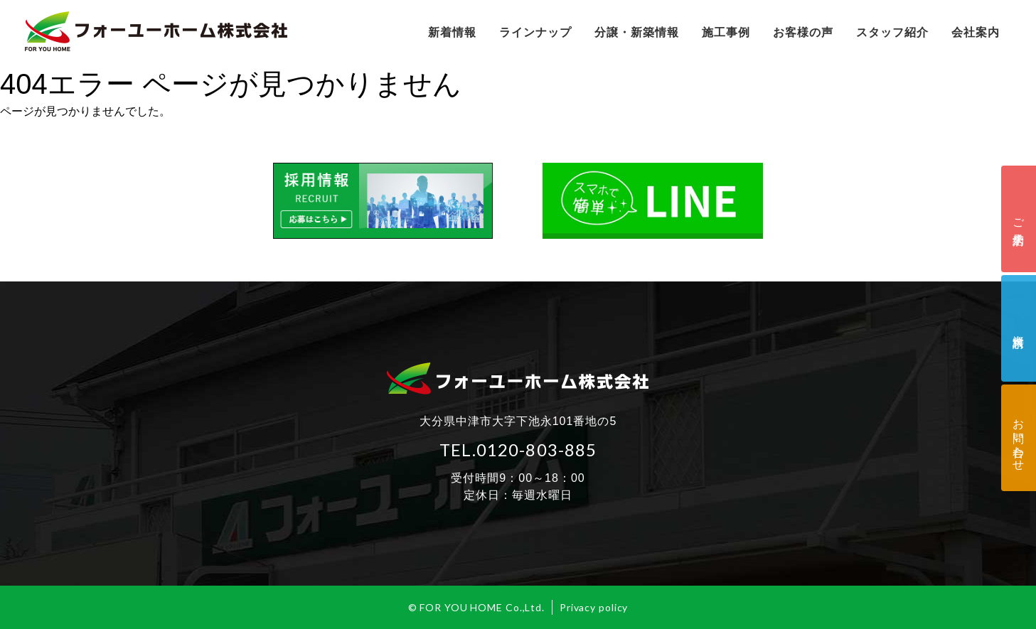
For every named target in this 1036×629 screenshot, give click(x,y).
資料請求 (1019, 328)
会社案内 (975, 32)
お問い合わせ (1019, 438)
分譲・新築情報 (636, 32)
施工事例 (726, 32)
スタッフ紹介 (892, 32)
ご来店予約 (1019, 219)
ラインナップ (535, 32)
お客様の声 (803, 32)
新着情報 (452, 32)
